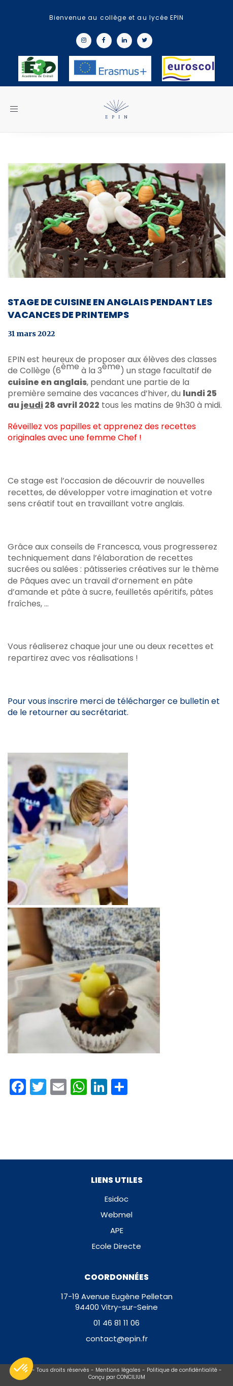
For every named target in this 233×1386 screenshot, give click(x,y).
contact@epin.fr (117, 1338)
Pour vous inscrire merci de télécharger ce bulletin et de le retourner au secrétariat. (114, 706)
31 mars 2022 (31, 333)
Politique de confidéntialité (182, 1370)
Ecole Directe (116, 1246)
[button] (21, 1369)
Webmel (116, 1214)
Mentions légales (118, 1370)
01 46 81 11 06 (116, 1322)
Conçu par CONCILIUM (116, 1377)
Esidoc (116, 1199)
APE (116, 1230)
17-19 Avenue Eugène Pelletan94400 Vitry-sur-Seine (117, 1301)
